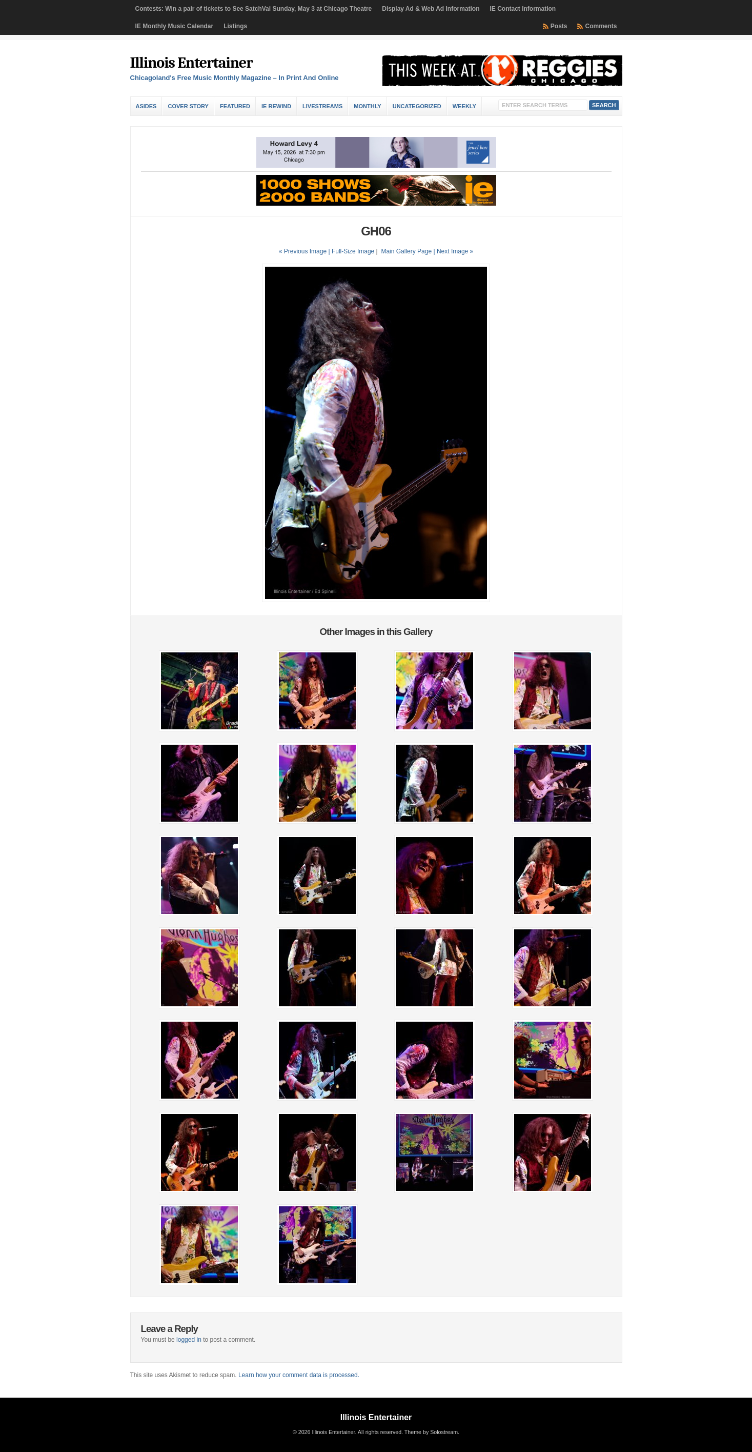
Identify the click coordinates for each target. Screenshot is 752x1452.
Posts (559, 26)
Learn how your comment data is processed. (298, 1375)
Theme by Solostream (431, 1432)
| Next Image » (453, 251)
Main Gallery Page (406, 251)
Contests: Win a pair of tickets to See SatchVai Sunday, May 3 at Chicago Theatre (253, 8)
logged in (188, 1339)
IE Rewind (276, 106)
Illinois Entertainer (191, 63)
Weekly (464, 106)
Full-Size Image (353, 251)
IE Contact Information (523, 8)
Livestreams (322, 106)
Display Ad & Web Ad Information (430, 8)
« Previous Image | (305, 251)
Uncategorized (417, 106)
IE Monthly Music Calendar (174, 26)
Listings (235, 26)
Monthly (367, 106)
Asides (146, 106)
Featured (235, 106)
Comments (601, 26)
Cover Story (188, 106)
